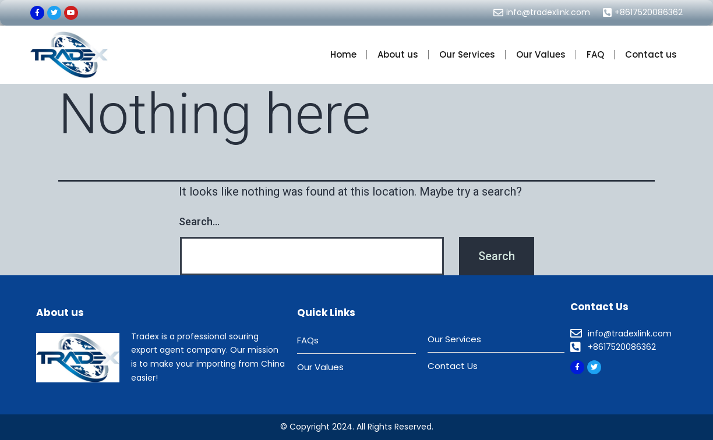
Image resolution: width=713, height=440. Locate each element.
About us (397, 54)
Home (343, 54)
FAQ (595, 54)
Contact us (651, 54)
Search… (199, 221)
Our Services (467, 54)
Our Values (541, 54)
